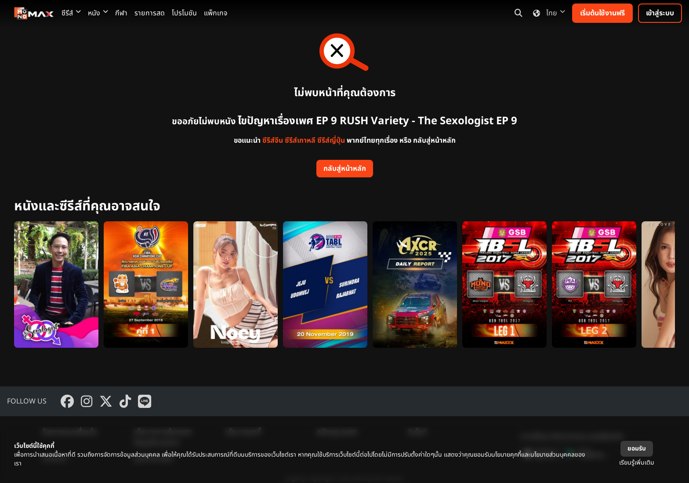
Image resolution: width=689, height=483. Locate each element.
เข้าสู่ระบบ (660, 13)
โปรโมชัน (184, 13)
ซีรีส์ (71, 13)
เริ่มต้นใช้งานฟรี (602, 13)
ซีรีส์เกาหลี (300, 140)
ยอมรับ (636, 448)
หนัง (98, 13)
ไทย (547, 13)
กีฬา (121, 13)
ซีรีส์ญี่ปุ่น (331, 140)
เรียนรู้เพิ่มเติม (636, 462)
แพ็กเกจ (216, 13)
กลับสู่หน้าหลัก (344, 168)
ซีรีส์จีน (272, 140)
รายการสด (149, 13)
